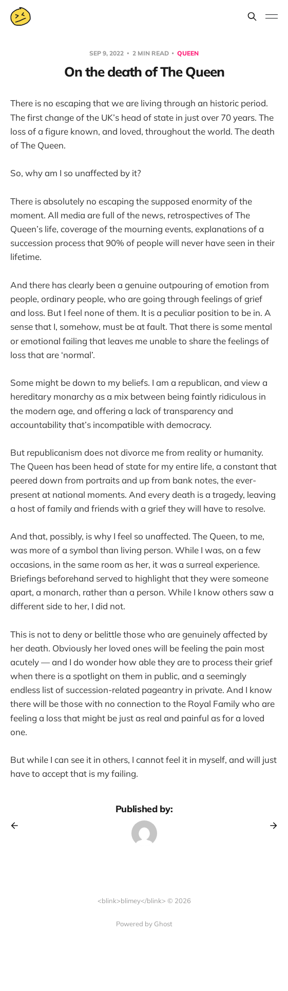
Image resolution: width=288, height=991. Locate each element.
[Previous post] (18, 825)
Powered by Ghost (144, 924)
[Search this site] (252, 16)
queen (188, 53)
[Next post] (270, 825)
